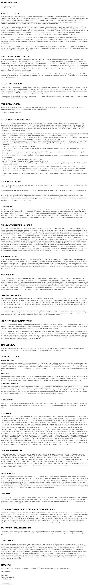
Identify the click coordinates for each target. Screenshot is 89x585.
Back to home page (6, 583)
